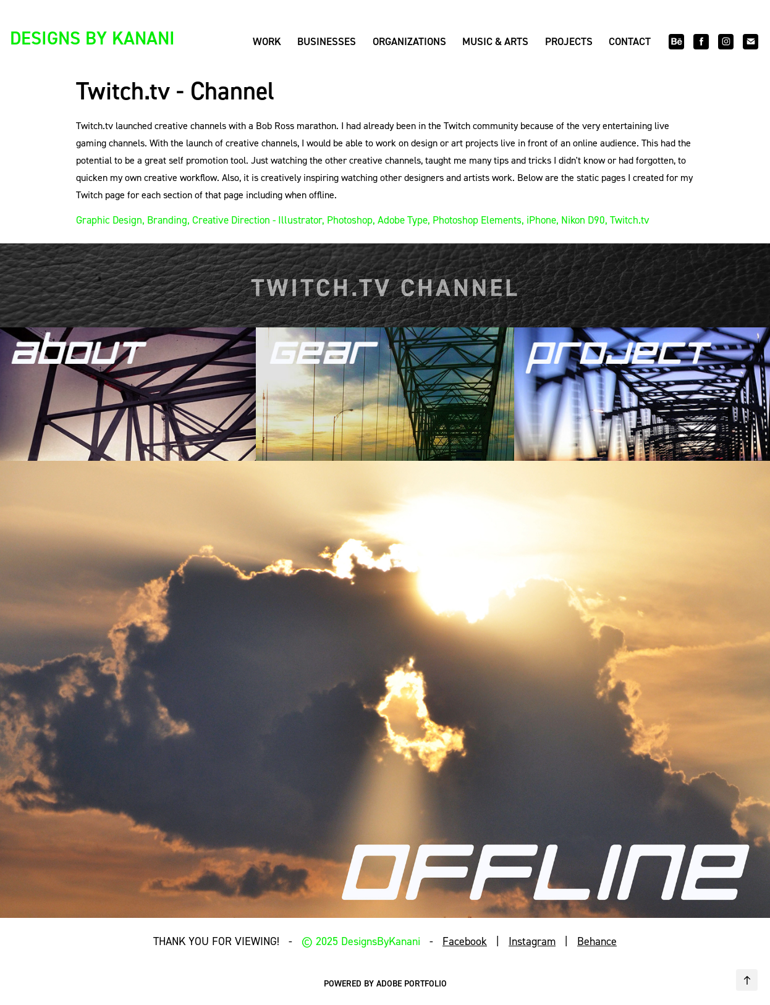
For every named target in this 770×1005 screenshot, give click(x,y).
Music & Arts (495, 41)
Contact (630, 41)
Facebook (464, 941)
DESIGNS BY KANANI (92, 37)
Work (267, 41)
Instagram (532, 941)
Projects (569, 41)
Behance (597, 941)
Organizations (409, 41)
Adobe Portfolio (411, 983)
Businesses (326, 41)
